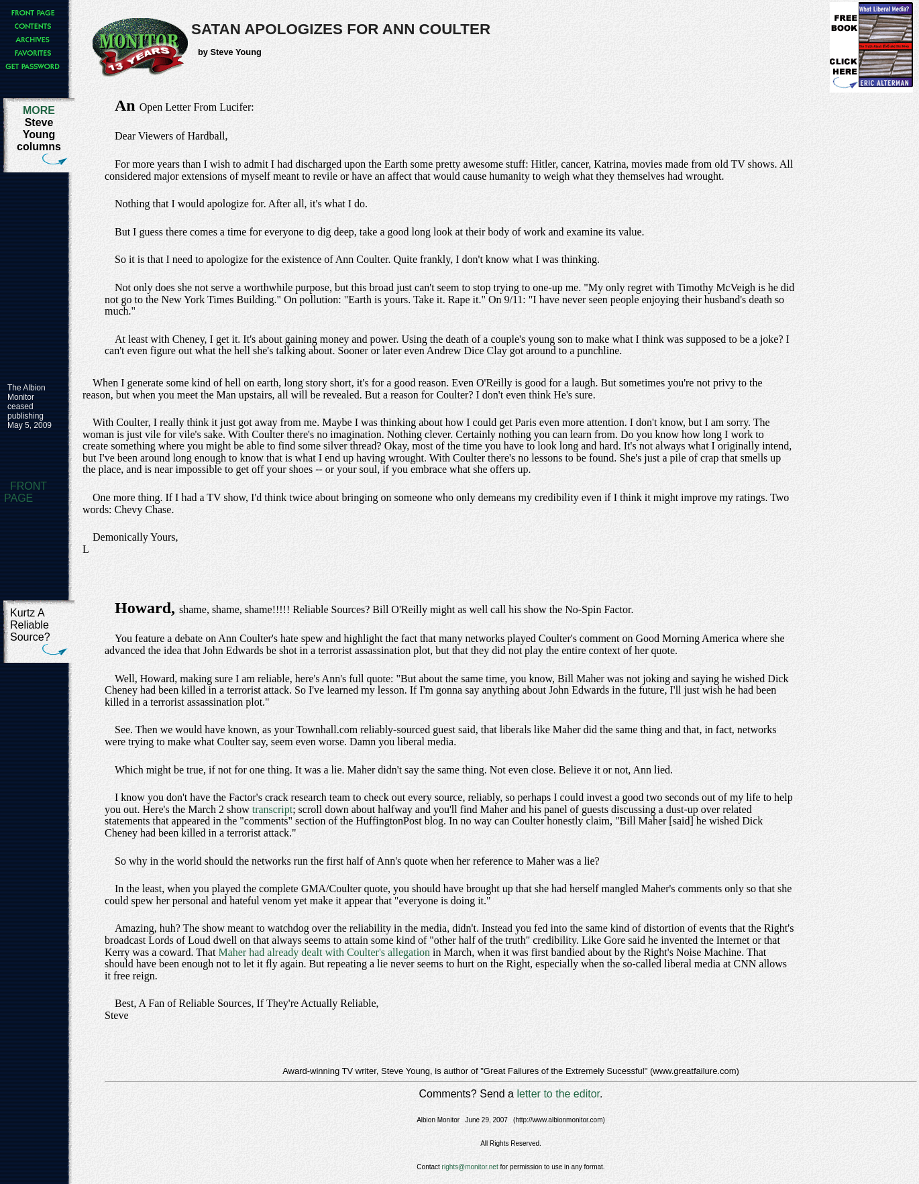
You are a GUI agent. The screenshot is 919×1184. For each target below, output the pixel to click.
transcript (272, 809)
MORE (39, 110)
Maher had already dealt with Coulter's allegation (324, 952)
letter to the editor (558, 1093)
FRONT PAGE (25, 492)
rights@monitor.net (470, 1167)
